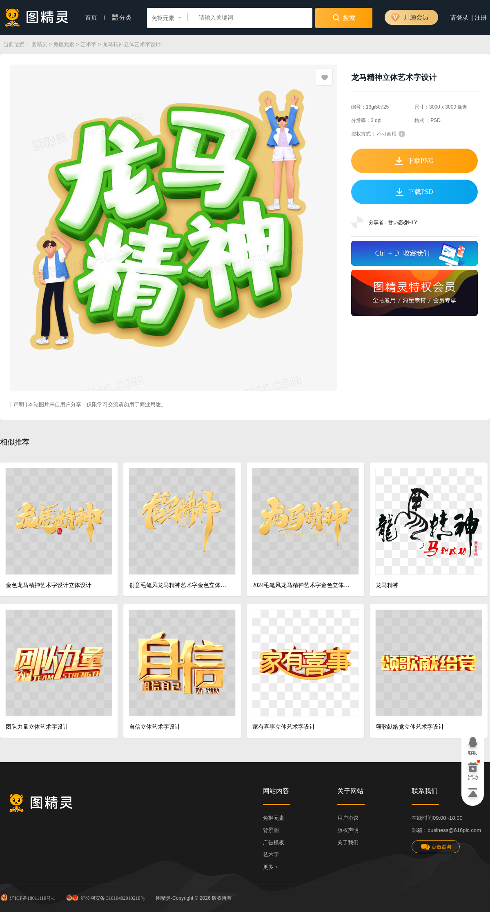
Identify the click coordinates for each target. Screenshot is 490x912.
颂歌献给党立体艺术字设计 (410, 727)
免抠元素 (63, 44)
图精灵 (39, 44)
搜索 (344, 17)
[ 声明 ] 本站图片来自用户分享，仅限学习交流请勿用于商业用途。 (88, 404)
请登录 (459, 17)
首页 (95, 17)
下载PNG (414, 161)
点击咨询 (435, 846)
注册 (480, 17)
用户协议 (348, 818)
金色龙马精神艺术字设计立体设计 (48, 585)
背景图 (271, 830)
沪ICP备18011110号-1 (27, 897)
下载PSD (414, 192)
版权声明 (348, 830)
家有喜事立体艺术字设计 (283, 727)
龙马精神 (387, 585)
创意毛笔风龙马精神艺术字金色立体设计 (179, 585)
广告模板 (273, 842)
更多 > (270, 867)
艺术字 (88, 44)
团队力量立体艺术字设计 (37, 727)
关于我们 (348, 842)
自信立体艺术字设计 (154, 727)
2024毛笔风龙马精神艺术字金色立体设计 (302, 585)
